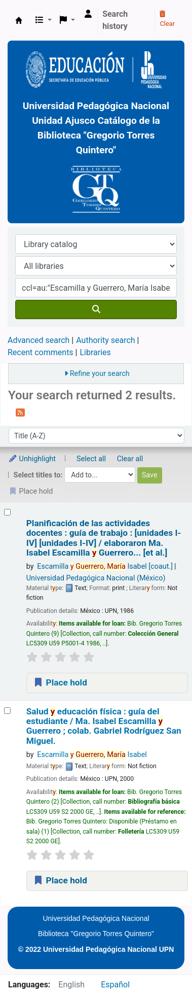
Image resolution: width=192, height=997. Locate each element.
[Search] (96, 309)
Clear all (130, 459)
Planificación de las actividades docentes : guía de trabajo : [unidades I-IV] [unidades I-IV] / (103, 538)
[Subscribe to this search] (20, 412)
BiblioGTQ (18, 20)
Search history (115, 20)
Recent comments (40, 352)
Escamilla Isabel (105, 566)
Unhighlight (32, 459)
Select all (91, 459)
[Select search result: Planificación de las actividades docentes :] (7, 512)
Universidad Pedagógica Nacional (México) (96, 578)
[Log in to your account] (88, 14)
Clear (167, 19)
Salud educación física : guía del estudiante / (103, 726)
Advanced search (38, 340)
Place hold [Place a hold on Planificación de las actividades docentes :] (60, 682)
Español (115, 984)
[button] (43, 20)
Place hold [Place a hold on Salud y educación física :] (60, 880)
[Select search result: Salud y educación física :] (7, 710)
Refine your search (100, 373)
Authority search (105, 340)
